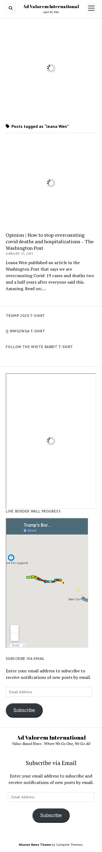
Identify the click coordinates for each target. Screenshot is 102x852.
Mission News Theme (35, 845)
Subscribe (24, 710)
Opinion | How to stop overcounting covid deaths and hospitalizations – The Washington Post (50, 241)
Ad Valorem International (51, 6)
